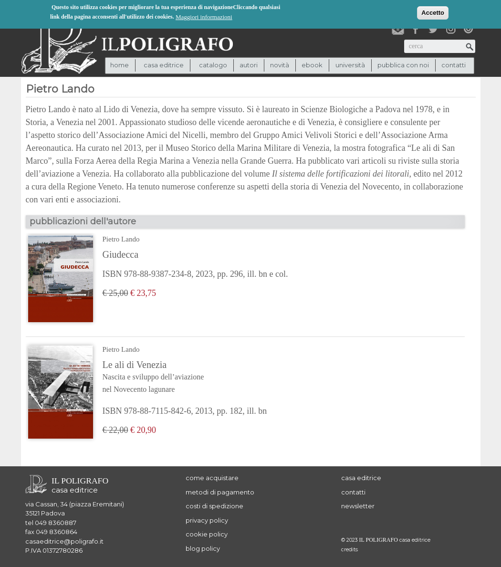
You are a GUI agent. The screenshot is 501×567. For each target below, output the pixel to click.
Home (119, 65)
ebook (312, 65)
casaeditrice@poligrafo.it (64, 541)
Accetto (432, 11)
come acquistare (212, 478)
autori (249, 65)
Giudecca (121, 254)
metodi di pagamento (220, 492)
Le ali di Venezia (185, 377)
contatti (453, 65)
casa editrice (361, 478)
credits (349, 549)
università (350, 65)
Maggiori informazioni (204, 16)
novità (279, 65)
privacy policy (207, 520)
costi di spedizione (214, 506)
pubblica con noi (403, 65)
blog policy (203, 548)
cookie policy (207, 534)
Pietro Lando (121, 239)
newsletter (358, 506)
